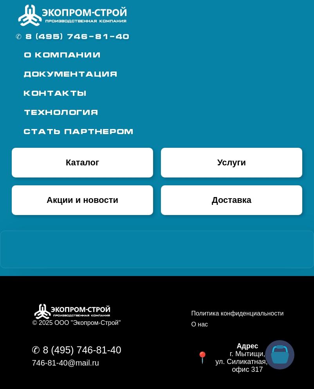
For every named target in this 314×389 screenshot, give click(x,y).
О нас (199, 324)
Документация (70, 75)
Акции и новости (82, 200)
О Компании (62, 55)
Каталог (82, 162)
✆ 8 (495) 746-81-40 (72, 37)
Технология (60, 113)
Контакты (54, 94)
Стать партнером (78, 132)
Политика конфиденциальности (237, 313)
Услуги (231, 162)
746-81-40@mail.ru (65, 363)
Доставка (231, 200)
